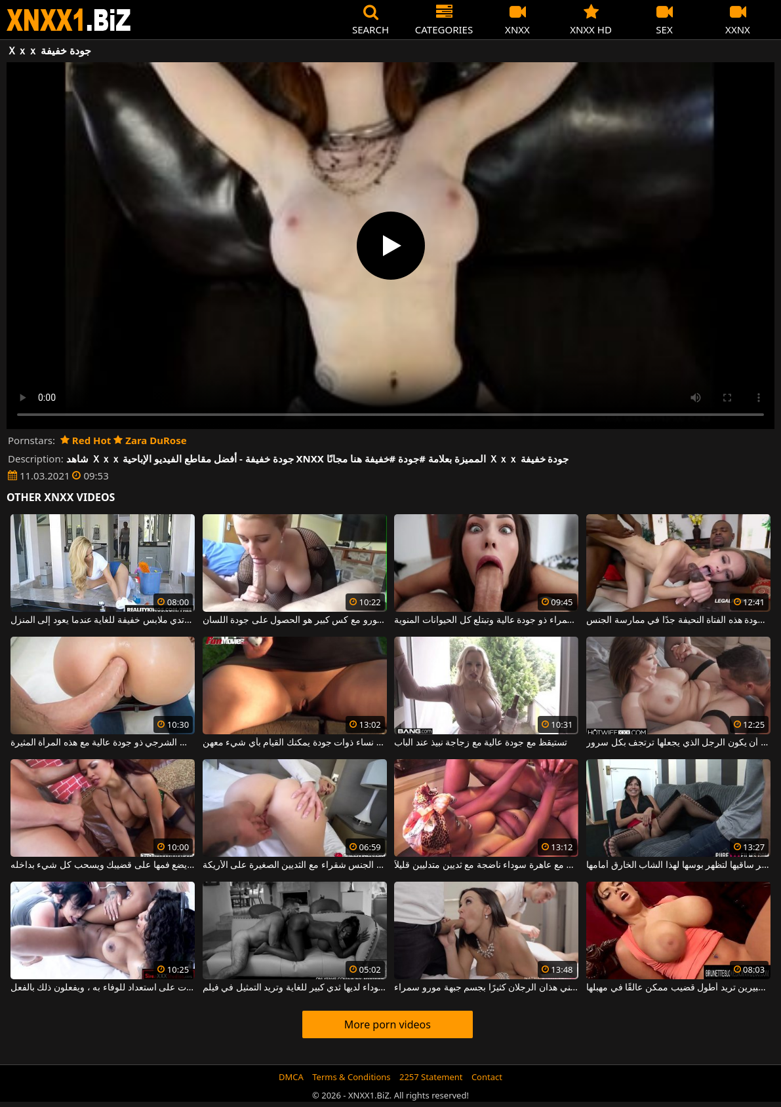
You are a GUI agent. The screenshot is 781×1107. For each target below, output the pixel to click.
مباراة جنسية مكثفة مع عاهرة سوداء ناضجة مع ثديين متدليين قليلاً (486, 865)
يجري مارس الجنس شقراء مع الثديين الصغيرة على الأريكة (295, 865)
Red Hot (85, 440)
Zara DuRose (149, 440)
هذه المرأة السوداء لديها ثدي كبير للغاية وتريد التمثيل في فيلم (295, 988)
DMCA (291, 1077)
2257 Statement (431, 1077)
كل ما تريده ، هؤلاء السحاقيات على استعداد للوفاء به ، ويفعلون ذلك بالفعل (102, 988)
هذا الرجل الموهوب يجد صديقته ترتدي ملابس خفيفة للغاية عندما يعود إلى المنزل (102, 620)
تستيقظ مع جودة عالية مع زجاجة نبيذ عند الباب (480, 743)
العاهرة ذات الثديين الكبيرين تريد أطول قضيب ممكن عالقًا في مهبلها (678, 988)
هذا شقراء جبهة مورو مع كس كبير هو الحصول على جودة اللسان (295, 620)
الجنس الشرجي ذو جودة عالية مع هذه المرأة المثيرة (102, 743)
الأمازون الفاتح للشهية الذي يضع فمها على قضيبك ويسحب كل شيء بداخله (102, 865)
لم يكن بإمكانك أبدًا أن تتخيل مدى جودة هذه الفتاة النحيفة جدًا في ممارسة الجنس (678, 620)
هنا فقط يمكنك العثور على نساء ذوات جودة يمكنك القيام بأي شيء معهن (295, 743)
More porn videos (387, 1024)
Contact (486, 1077)
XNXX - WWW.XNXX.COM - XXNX (69, 20)
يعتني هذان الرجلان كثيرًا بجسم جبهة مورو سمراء (486, 988)
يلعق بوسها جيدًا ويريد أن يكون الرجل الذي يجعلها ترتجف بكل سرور (678, 743)
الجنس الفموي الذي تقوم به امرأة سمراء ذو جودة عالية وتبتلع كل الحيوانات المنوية (486, 620)
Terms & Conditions (351, 1077)
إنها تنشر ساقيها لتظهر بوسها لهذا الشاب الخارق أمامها (678, 865)
